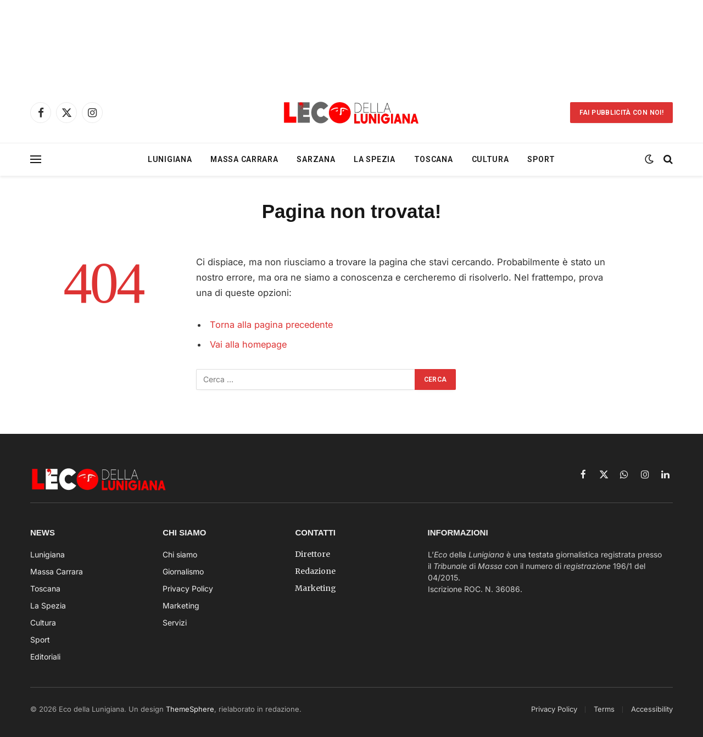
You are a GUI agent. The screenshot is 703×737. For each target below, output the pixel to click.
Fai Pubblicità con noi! (621, 112)
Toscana (433, 159)
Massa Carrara (244, 159)
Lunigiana (170, 159)
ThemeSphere (190, 709)
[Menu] (35, 159)
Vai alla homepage (249, 344)
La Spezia (374, 159)
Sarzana (316, 159)
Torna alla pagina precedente (272, 324)
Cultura (490, 159)
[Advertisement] (351, 41)
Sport (541, 159)
